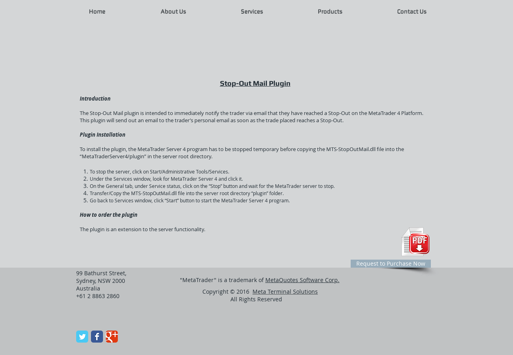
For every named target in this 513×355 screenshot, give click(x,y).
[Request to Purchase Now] (391, 264)
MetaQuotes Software (302, 280)
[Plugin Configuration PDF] (415, 241)
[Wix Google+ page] (112, 337)
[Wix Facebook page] (97, 337)
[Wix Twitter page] (82, 337)
